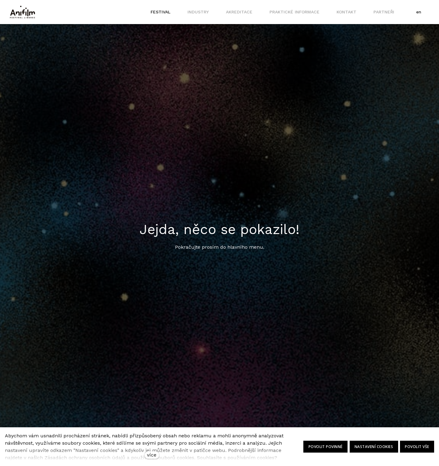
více (151, 455)
